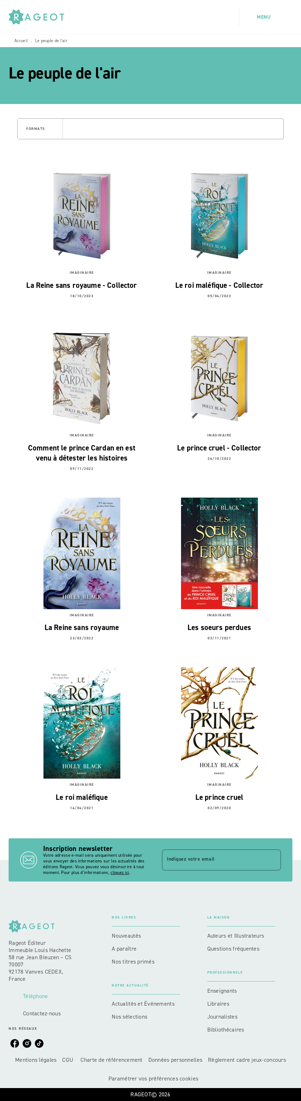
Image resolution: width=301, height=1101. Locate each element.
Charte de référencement (111, 1060)
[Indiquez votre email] (212, 859)
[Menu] (265, 17)
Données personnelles (175, 1060)
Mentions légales (35, 1060)
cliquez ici (120, 872)
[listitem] (15, 1043)
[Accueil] (39, 17)
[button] (40, 129)
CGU (68, 1060)
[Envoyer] (272, 860)
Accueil (21, 41)
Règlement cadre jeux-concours (247, 1060)
